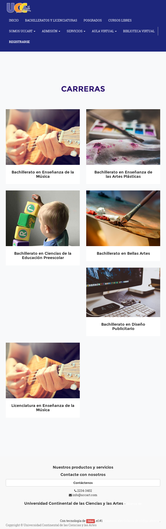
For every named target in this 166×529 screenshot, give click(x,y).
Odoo (91, 521)
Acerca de (134, 503)
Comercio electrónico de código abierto (131, 521)
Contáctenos (83, 483)
